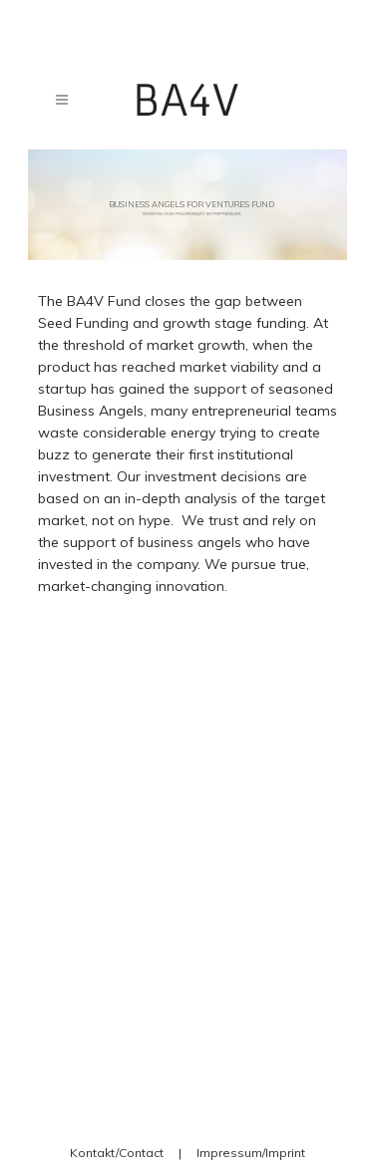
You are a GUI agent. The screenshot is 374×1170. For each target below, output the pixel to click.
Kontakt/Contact (117, 1152)
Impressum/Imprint (250, 1152)
